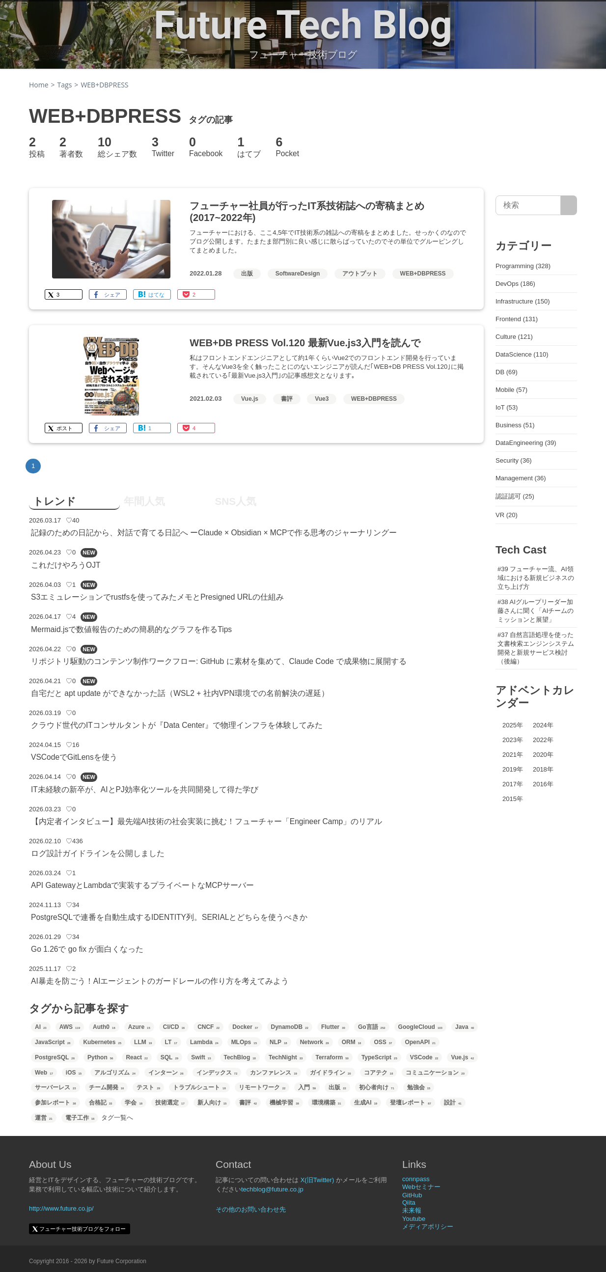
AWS (69, 1026)
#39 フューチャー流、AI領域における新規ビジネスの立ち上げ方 (535, 577)
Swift (201, 1057)
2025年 (512, 725)
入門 (307, 1087)
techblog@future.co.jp (272, 1189)
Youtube (413, 1218)
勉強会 (419, 1087)
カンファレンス (273, 1072)
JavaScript (52, 1042)
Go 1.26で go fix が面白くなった (87, 949)
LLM (143, 1042)
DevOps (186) (515, 283)
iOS (74, 1072)
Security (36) (514, 460)
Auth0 (104, 1026)
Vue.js (249, 398)
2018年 (543, 769)
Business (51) (515, 425)
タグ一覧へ (117, 1117)
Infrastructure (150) (523, 301)
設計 (453, 1102)
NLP (278, 1042)
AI (41, 1026)
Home (39, 84)
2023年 (512, 740)
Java (464, 1026)
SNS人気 (235, 501)
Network (314, 1042)
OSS (383, 1042)
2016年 (543, 784)
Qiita (408, 1202)
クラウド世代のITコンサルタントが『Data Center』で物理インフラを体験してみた (177, 725)
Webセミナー (421, 1186)
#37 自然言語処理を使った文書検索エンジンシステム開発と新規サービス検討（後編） (535, 648)
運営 (44, 1117)
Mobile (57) (511, 389)
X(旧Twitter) (317, 1180)
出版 (247, 273)
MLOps (244, 1042)
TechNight (286, 1057)
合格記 (100, 1102)
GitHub (412, 1195)
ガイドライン (330, 1072)
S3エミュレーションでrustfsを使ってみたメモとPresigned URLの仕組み (157, 597)
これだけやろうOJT (65, 565)
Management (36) (521, 478)
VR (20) (507, 515)
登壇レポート (410, 1102)
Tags (64, 84)
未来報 (411, 1210)
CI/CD (174, 1026)
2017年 (512, 784)
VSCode (424, 1057)
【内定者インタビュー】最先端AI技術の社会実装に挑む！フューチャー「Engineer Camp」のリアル (206, 821)
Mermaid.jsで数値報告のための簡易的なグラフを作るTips (131, 629)
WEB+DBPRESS (423, 273)
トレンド (54, 501)
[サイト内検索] (569, 205)
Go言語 (372, 1026)
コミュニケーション (435, 1072)
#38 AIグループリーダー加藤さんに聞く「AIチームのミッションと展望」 (535, 610)
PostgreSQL (55, 1057)
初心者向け (376, 1087)
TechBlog (240, 1057)
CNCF (208, 1026)
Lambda (204, 1042)
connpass (416, 1179)
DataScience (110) (522, 354)
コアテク (378, 1072)
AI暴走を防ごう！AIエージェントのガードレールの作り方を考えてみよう (160, 981)
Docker (245, 1026)
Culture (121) (514, 336)
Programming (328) (523, 266)
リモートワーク (262, 1087)
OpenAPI (420, 1042)
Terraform (331, 1057)
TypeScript (379, 1057)
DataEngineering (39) (526, 442)
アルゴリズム (115, 1072)
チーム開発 (106, 1087)
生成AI (366, 1102)
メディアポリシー (427, 1226)
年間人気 (144, 501)
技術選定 (170, 1102)
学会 (133, 1102)
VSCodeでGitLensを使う (74, 757)
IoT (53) (507, 407)
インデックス (217, 1072)
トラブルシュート (199, 1087)
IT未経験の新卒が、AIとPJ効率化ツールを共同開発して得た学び (144, 789)
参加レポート (55, 1102)
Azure (139, 1026)
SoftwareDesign (297, 273)
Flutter (333, 1026)
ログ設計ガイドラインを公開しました (98, 853)
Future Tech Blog (303, 25)
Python (100, 1057)
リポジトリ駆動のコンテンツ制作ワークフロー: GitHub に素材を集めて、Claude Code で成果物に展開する (219, 661)
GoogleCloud (420, 1026)
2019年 (512, 769)
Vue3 (322, 398)
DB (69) (507, 372)
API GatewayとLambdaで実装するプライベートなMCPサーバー (142, 885)
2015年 (512, 798)
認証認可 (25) (515, 496)
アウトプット (360, 273)
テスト (148, 1087)
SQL (169, 1057)
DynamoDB (289, 1026)
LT (171, 1042)
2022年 (543, 740)
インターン (166, 1072)
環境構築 (326, 1102)
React (136, 1057)
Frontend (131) (517, 319)
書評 (287, 398)
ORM (351, 1042)
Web (44, 1072)
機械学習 (284, 1102)
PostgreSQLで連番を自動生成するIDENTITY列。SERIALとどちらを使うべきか (169, 917)
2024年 (543, 725)
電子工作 (80, 1117)
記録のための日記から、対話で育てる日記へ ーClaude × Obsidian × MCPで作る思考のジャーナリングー (214, 532)
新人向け (212, 1102)
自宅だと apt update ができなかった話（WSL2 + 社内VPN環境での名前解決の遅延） (180, 693)
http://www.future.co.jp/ (61, 1208)
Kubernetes (102, 1042)
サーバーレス (55, 1087)
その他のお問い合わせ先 (251, 1209)
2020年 (543, 754)
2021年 (512, 754)
